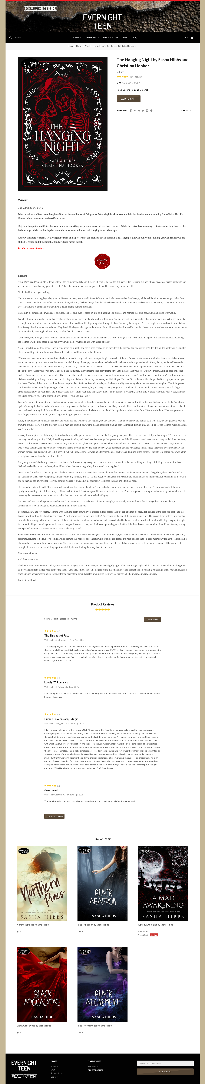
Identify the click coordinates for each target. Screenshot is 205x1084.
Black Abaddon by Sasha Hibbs (93, 924)
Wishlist (185, 110)
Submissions (110, 37)
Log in (186, 37)
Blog (126, 37)
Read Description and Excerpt (132, 89)
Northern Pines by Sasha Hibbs (33, 924)
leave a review (136, 77)
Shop (76, 37)
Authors (91, 37)
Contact (54, 1076)
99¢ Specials (94, 1066)
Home (70, 46)
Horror (79, 46)
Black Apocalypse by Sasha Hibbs (34, 1025)
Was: (140, 931)
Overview (22, 199)
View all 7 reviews (54, 816)
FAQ (135, 37)
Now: (140, 935)
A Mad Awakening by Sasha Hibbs (155, 924)
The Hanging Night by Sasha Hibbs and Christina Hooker (109, 46)
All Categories (95, 1070)
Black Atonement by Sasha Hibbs (94, 1025)
